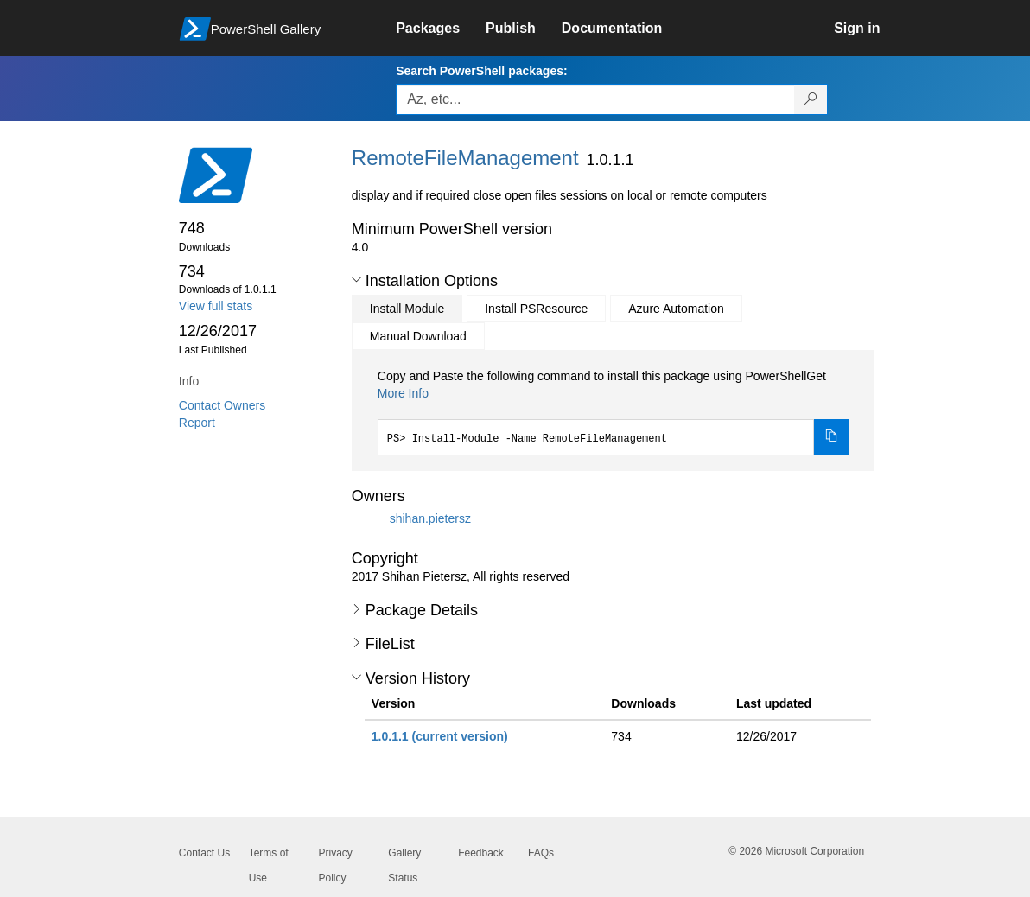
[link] (441, 29)
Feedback (481, 853)
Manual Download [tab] (418, 336)
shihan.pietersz (430, 518)
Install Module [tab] (407, 308)
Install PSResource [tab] (536, 308)
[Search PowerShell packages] (811, 99)
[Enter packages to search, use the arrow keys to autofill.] (595, 99)
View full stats (215, 306)
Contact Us (204, 853)
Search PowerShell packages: (481, 71)
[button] (356, 280)
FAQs (541, 853)
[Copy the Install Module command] (831, 437)
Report (197, 422)
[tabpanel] (613, 411)
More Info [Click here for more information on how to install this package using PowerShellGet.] (403, 393)
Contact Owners (222, 405)
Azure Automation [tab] (676, 308)
